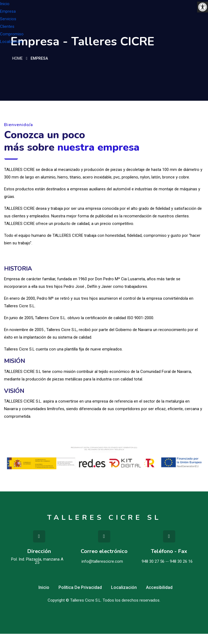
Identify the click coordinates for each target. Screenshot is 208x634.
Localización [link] (11, 41)
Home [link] (17, 59)
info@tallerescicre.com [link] (102, 561)
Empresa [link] (8, 11)
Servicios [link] (8, 18)
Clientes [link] (7, 26)
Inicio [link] (4, 3)
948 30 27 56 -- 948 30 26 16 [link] (167, 561)
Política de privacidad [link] (80, 587)
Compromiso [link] (12, 34)
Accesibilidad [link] (159, 587)
